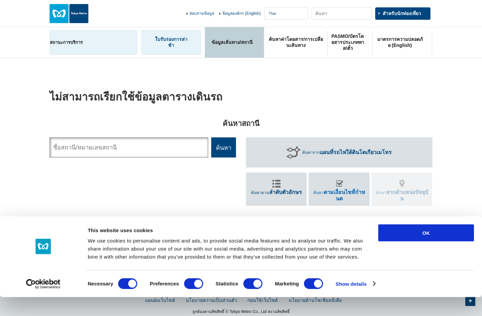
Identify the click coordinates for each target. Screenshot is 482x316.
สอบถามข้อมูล (201, 13)
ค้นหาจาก (347, 152)
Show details (351, 303)
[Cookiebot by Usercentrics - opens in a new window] (43, 303)
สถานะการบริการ (66, 42)
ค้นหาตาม (276, 192)
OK (426, 252)
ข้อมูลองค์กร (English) (241, 13)
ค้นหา (339, 195)
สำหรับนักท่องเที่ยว (402, 13)
